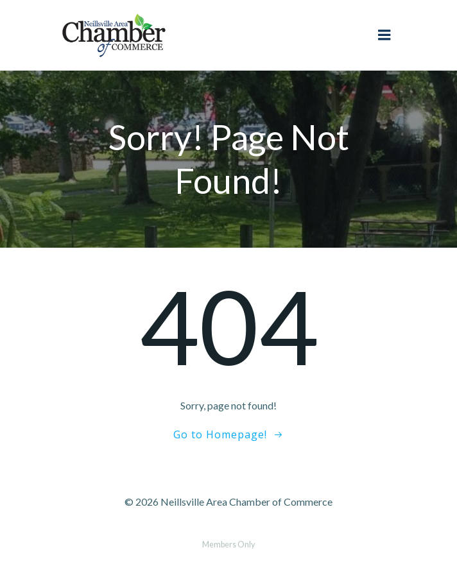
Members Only (228, 544)
